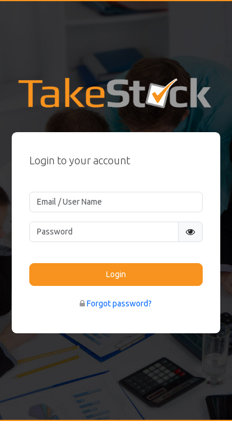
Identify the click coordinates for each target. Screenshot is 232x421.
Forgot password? (119, 303)
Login (116, 274)
